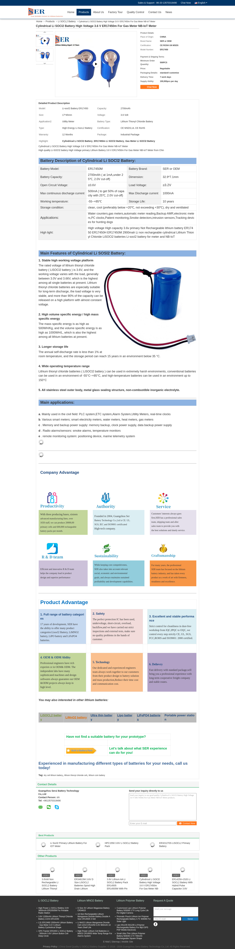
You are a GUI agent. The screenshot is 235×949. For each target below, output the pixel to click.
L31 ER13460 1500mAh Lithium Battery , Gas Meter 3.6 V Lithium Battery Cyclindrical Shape (55, 925)
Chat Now (186, 2)
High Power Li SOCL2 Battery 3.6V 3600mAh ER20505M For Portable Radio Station (53, 910)
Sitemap (115, 941)
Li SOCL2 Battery (67, 21)
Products (84, 12)
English (202, 2)
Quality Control (135, 12)
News (168, 12)
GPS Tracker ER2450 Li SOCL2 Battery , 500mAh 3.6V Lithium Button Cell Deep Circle (55, 933)
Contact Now (187, 823)
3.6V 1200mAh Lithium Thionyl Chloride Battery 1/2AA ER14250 (55, 917)
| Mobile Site (126, 941)
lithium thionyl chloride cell (75, 775)
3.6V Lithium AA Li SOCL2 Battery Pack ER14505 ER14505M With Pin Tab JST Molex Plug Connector (117, 887)
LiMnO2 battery (76, 717)
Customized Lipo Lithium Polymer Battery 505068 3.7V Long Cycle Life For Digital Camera (133, 910)
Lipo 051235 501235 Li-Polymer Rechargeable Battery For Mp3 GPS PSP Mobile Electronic (132, 927)
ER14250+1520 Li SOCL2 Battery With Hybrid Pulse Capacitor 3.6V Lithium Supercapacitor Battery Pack (182, 888)
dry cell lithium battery (53, 775)
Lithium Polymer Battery (130, 900)
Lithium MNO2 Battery (90, 900)
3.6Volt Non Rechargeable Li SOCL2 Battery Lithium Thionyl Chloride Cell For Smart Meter (50, 887)
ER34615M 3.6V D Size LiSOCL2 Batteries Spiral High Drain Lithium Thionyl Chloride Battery (84, 887)
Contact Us (154, 12)
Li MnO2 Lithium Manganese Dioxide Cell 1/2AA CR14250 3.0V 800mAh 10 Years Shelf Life (94, 925)
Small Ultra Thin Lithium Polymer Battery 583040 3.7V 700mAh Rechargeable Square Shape (131, 936)
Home (70, 12)
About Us (98, 12)
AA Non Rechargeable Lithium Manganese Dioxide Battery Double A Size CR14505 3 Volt (94, 916)
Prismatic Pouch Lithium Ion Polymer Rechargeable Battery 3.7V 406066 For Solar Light (134, 919)
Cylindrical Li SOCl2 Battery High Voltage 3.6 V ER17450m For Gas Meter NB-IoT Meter (150, 885)
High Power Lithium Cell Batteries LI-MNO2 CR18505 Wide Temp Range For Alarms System (95, 933)
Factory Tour (115, 12)
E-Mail (106, 941)
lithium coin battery (97, 775)
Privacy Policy (50, 946)
